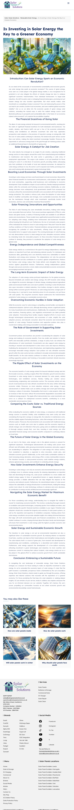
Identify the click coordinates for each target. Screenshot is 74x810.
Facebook (52, 721)
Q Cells (21, 748)
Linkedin (51, 745)
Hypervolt (22, 731)
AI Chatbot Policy (9, 797)
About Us (6, 777)
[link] (40, 721)
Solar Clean (42, 701)
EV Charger (42, 695)
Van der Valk (23, 740)
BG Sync (22, 734)
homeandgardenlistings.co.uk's (49, 751)
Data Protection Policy (10, 800)
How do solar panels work (55, 631)
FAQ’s (5, 789)
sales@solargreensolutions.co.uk (14, 698)
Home (5, 766)
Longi (5, 740)
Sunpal (5, 748)
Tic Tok (51, 730)
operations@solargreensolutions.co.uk (15, 700)
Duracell (6, 751)
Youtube (51, 734)
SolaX (5, 720)
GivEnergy (6, 734)
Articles (5, 786)
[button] (68, 3)
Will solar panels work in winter (19, 663)
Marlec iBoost (24, 743)
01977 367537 (7, 696)
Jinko (5, 743)
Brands (5, 780)
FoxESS (5, 723)
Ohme (21, 720)
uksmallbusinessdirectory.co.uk (49, 753)
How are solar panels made (19, 631)
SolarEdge (6, 731)
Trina (4, 737)
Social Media (7, 783)
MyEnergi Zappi (24, 723)
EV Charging (7, 772)
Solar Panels (42, 687)
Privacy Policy (7, 803)
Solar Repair (42, 698)
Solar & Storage (8, 769)
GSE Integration (24, 737)
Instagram (52, 726)
